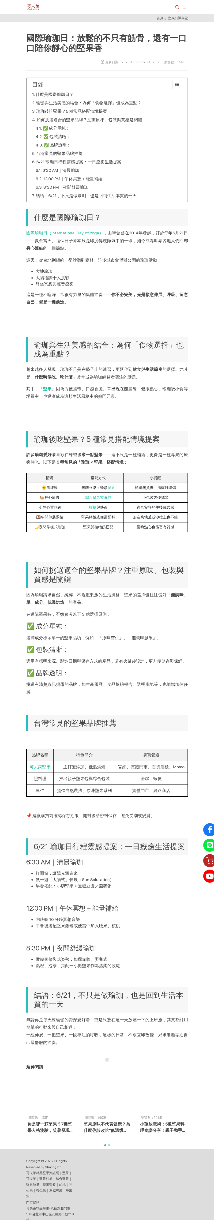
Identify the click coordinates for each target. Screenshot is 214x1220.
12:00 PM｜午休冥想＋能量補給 (72, 178)
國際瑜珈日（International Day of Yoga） (65, 232)
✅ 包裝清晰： (57, 136)
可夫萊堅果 (40, 766)
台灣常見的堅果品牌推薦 (59, 153)
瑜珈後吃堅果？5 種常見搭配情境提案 (71, 111)
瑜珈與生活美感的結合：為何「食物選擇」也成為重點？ (89, 102)
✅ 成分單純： (56, 128)
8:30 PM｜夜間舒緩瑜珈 (65, 187)
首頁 (160, 18)
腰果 (111, 487)
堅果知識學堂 (178, 18)
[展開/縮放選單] (184, 6)
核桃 (92, 507)
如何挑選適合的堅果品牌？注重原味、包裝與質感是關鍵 (89, 119)
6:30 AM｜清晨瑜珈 (60, 170)
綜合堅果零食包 (98, 497)
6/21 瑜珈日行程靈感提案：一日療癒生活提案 (78, 161)
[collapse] (177, 84)
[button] (176, 7)
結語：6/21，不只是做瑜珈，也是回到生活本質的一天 (86, 195)
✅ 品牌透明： (57, 145)
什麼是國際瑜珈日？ (55, 94)
